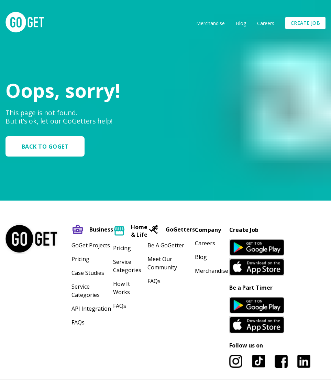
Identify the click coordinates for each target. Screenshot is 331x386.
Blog (241, 23)
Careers (265, 23)
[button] (47, 146)
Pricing (80, 259)
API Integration (91, 308)
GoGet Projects (90, 245)
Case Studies (87, 273)
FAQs (78, 322)
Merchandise (210, 23)
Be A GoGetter (165, 245)
